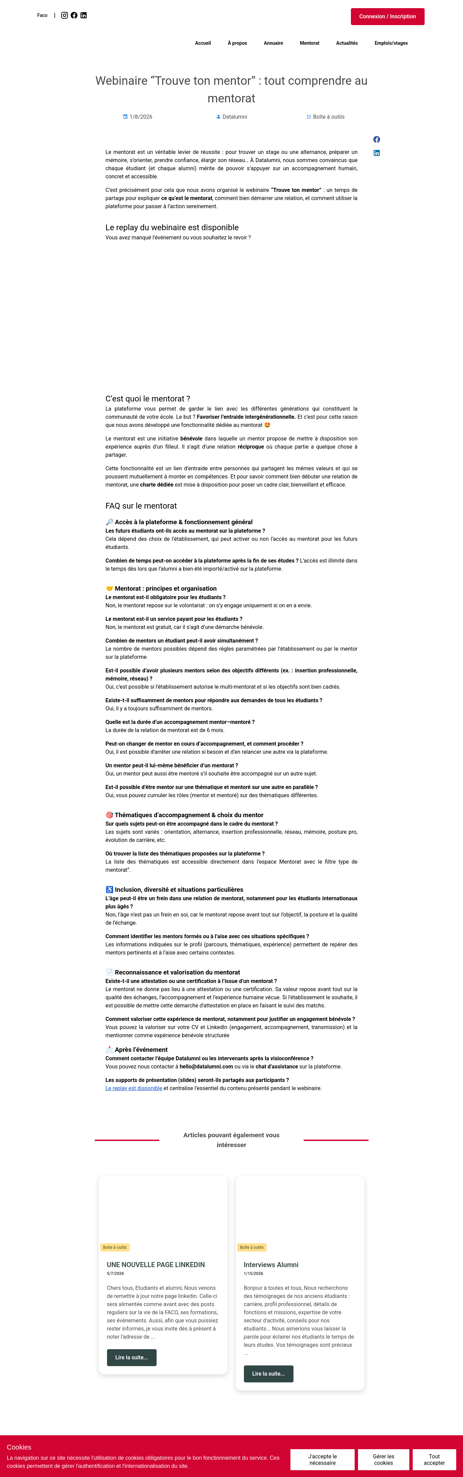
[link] (65, 15)
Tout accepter (434, 1459)
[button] (388, 16)
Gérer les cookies (383, 1459)
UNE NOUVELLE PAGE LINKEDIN (156, 1265)
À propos (237, 43)
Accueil (203, 43)
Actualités (347, 43)
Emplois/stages (391, 43)
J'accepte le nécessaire (322, 1459)
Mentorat (309, 43)
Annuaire (273, 43)
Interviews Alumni (271, 1265)
